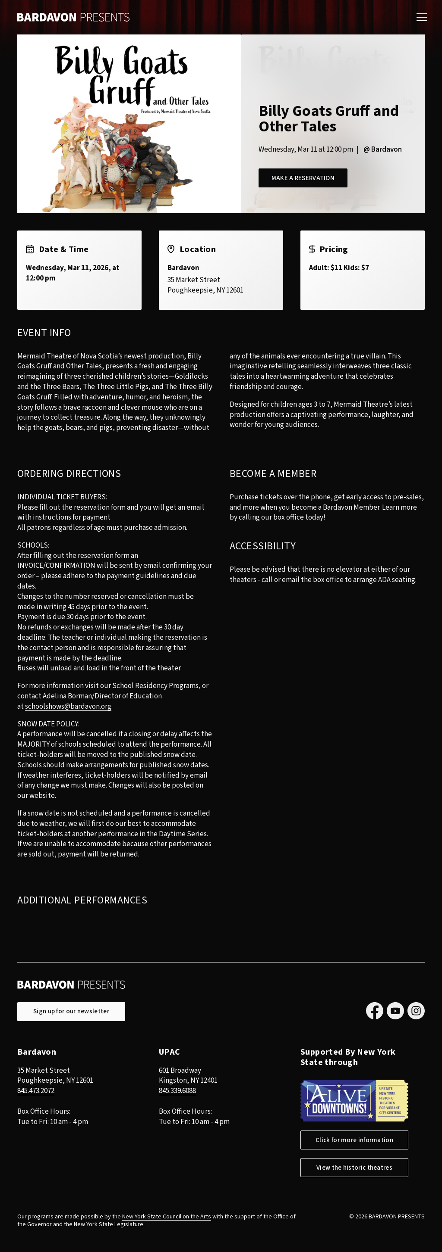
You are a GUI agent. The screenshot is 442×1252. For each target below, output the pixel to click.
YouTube (395, 1010)
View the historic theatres (354, 1167)
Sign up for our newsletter (71, 1011)
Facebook (374, 1010)
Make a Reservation (303, 178)
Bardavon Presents (73, 17)
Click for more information (354, 1140)
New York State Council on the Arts (166, 1216)
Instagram (416, 1010)
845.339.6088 (177, 1091)
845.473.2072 (35, 1091)
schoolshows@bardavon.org (68, 706)
